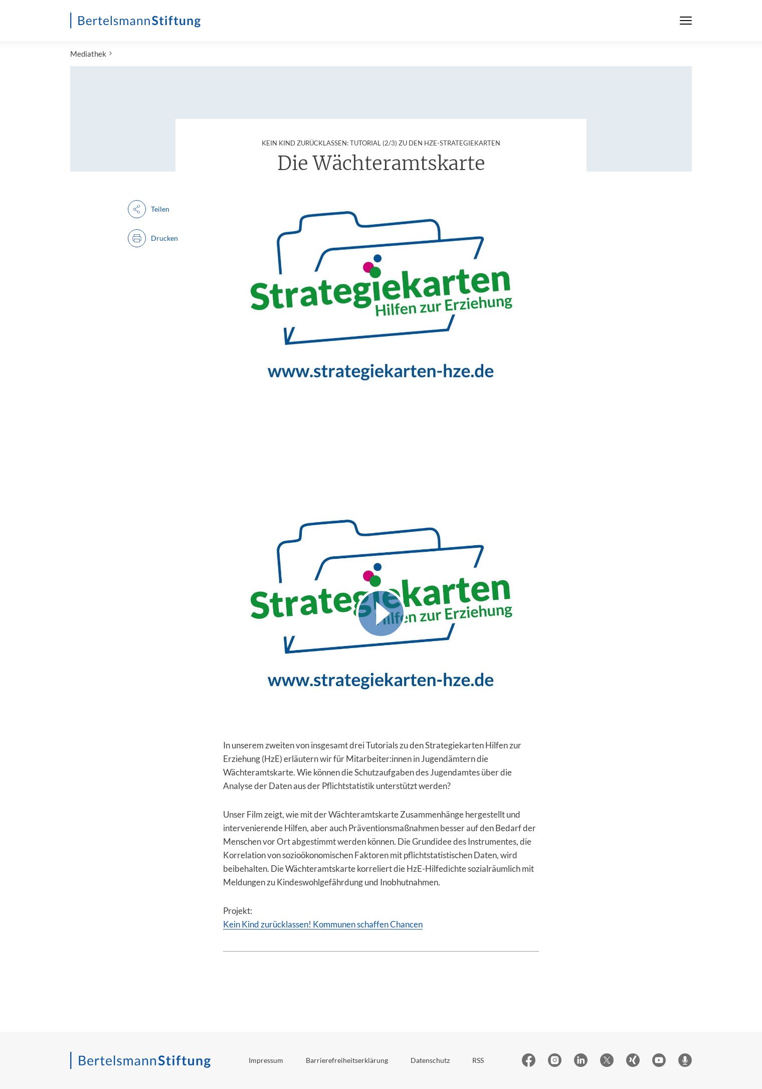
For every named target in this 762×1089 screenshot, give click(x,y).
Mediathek (88, 53)
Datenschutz (430, 1060)
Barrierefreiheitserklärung (347, 1060)
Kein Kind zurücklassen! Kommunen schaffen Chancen (323, 924)
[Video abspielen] (381, 613)
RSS (478, 1060)
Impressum (266, 1060)
